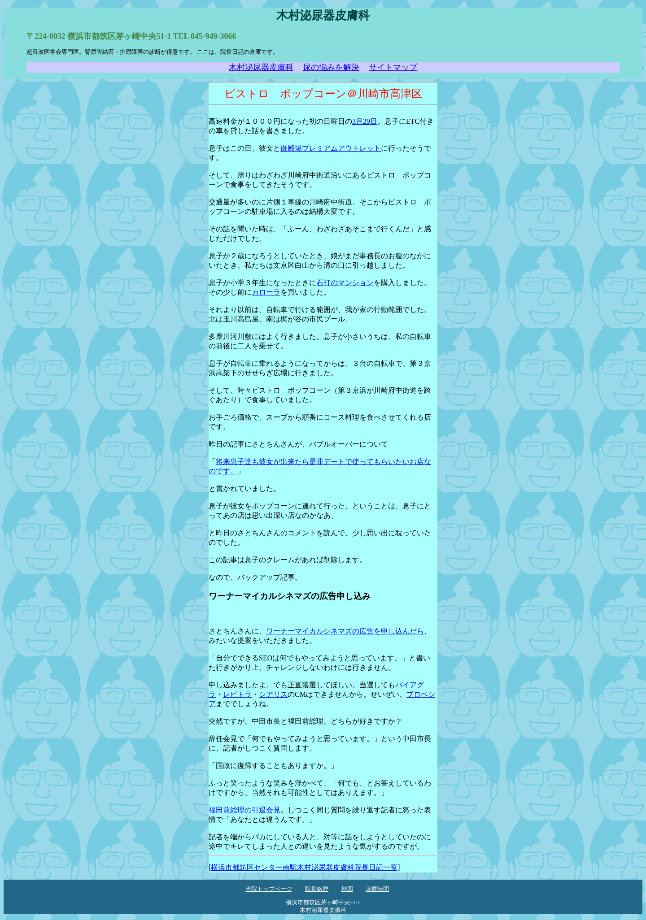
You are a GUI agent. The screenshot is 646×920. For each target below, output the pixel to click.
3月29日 (364, 121)
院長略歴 (316, 889)
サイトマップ (393, 67)
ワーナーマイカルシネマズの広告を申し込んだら (345, 631)
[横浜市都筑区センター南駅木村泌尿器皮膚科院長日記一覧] (304, 867)
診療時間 (377, 889)
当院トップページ (268, 889)
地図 (347, 889)
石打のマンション (345, 282)
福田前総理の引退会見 (244, 810)
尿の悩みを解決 (331, 67)
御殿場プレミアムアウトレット (330, 148)
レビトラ (237, 694)
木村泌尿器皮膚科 (261, 67)
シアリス (273, 694)
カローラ (266, 292)
